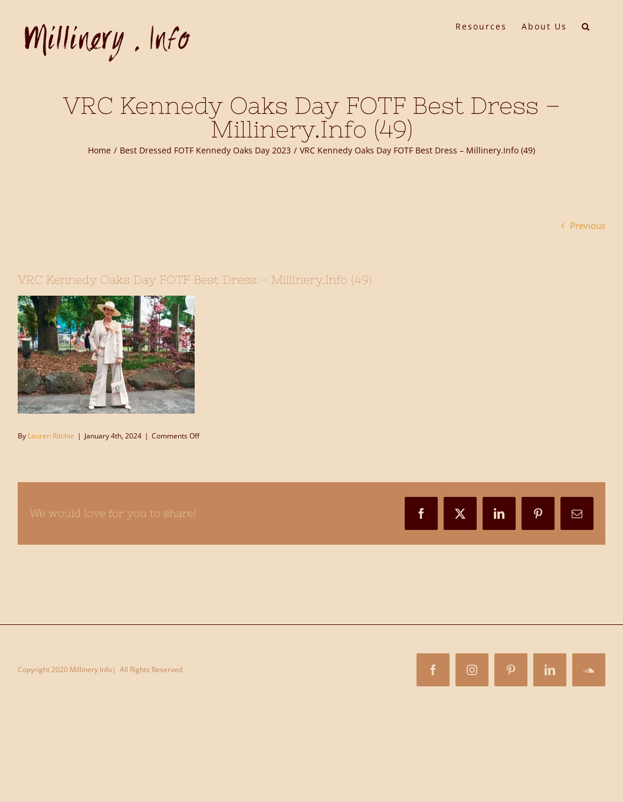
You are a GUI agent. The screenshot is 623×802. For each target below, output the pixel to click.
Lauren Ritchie (51, 436)
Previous (587, 225)
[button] (586, 25)
